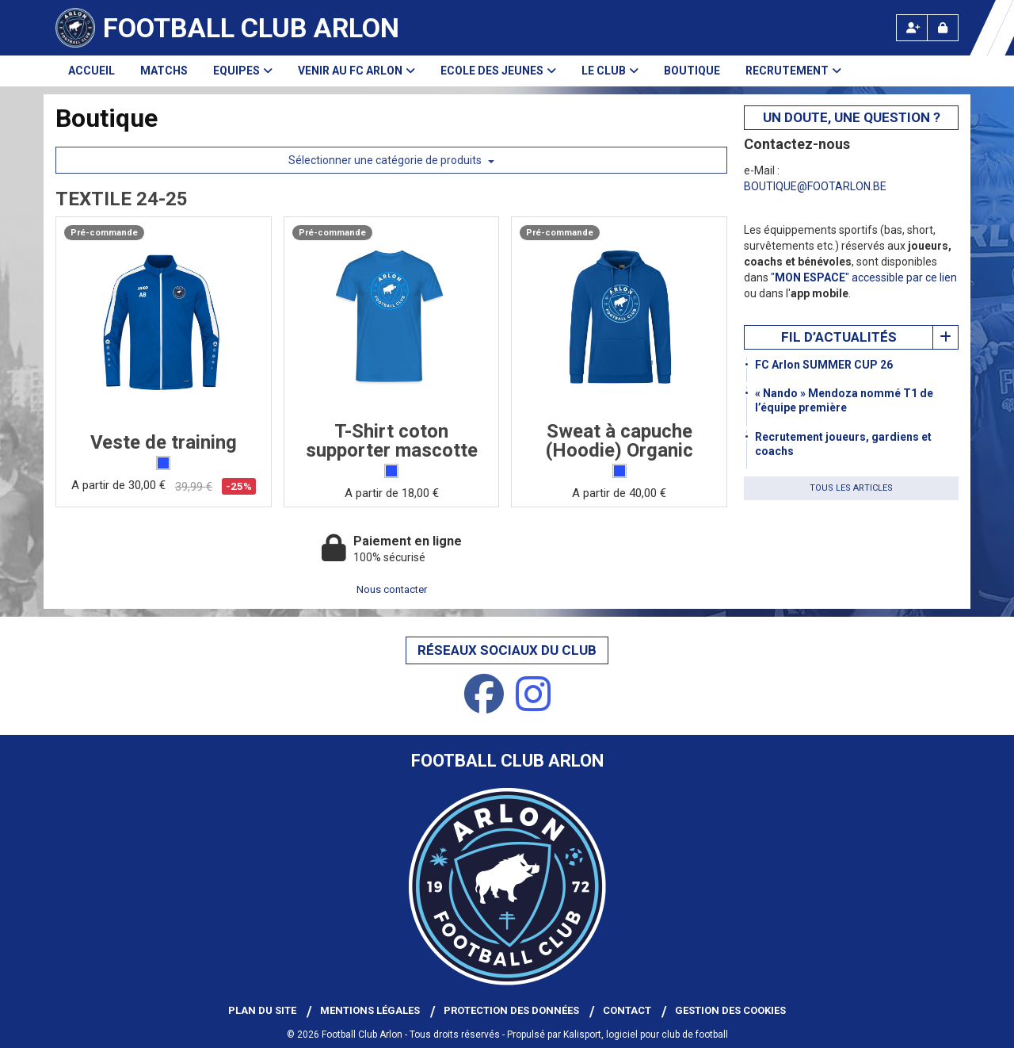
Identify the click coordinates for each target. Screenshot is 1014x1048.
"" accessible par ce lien (864, 277)
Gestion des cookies (730, 1010)
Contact (627, 1010)
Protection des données (511, 1010)
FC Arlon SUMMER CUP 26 (824, 364)
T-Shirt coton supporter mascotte (392, 440)
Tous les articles (851, 488)
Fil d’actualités (839, 337)
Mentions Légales (370, 1010)
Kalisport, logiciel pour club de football (645, 1034)
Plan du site (262, 1010)
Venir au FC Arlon (356, 70)
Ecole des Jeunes (498, 70)
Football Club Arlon (251, 28)
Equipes (243, 70)
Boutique (692, 70)
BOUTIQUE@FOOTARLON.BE (815, 186)
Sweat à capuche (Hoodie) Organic (619, 440)
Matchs (164, 70)
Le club (610, 70)
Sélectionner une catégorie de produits (391, 160)
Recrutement (793, 70)
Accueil (91, 70)
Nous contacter (391, 589)
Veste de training (163, 442)
